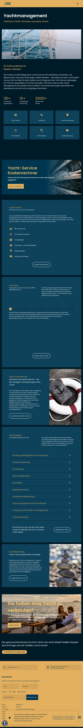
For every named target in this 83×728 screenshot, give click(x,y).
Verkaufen (5, 710)
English (14, 693)
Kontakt (18, 708)
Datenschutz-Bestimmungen (25, 710)
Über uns (4, 720)
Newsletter (19, 706)
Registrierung (32, 698)
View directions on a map (63, 668)
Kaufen (4, 708)
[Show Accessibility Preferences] (5, 723)
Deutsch (23, 693)
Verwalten (5, 713)
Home (4, 706)
